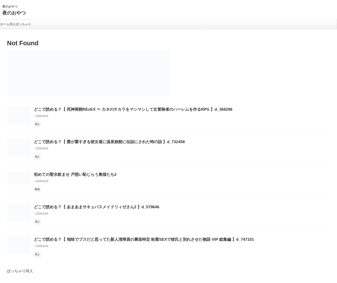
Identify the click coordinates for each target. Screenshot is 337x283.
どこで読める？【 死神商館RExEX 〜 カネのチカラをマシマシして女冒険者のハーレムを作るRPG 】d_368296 (121, 109)
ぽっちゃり (23, 24)
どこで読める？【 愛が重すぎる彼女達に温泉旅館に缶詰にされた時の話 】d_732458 (100, 142)
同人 (13, 24)
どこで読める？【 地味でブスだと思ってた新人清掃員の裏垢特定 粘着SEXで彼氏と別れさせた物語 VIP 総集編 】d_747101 (131, 239)
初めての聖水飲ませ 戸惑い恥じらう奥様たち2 (70, 175)
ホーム (4, 24)
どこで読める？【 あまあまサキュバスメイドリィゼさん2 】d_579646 (89, 207)
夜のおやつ (14, 12)
